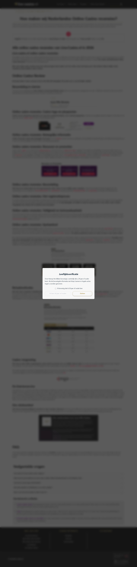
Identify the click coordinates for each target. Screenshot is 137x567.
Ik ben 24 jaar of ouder (58, 293)
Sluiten (82, 293)
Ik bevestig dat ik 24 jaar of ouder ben (69, 288)
